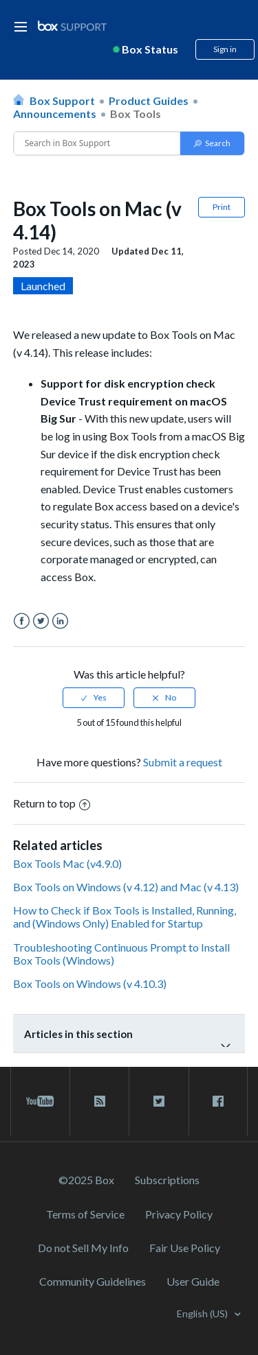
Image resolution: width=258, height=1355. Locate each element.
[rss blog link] (99, 1101)
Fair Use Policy (184, 1247)
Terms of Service (85, 1214)
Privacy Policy (179, 1214)
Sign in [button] (225, 49)
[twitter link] (158, 1101)
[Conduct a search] (97, 143)
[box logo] (72, 26)
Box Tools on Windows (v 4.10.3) (89, 983)
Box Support (62, 100)
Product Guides (149, 100)
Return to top (51, 803)
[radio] (94, 697)
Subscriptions (167, 1179)
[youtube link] (40, 1101)
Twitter (41, 621)
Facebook (21, 621)
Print (221, 207)
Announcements (54, 113)
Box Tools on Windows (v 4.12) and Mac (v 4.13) (126, 886)
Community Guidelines (92, 1281)
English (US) (203, 1313)
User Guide (192, 1281)
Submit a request (182, 761)
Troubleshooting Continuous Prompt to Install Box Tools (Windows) (121, 954)
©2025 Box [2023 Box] (86, 1179)
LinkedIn (60, 621)
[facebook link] (218, 1101)
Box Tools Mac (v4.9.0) (67, 863)
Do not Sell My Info (83, 1247)
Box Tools (135, 113)
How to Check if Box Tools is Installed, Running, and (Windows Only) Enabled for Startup (124, 917)
